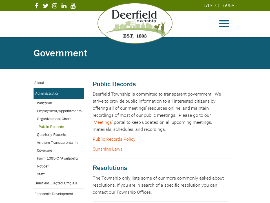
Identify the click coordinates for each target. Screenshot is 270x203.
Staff (41, 174)
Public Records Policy (114, 139)
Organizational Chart (54, 118)
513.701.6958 (219, 5)
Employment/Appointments (59, 111)
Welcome (44, 103)
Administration (47, 93)
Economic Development (53, 193)
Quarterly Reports (51, 134)
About (39, 82)
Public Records (51, 126)
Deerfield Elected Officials (55, 183)
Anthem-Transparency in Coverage (57, 146)
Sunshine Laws (108, 149)
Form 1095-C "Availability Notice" (57, 162)
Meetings (103, 122)
